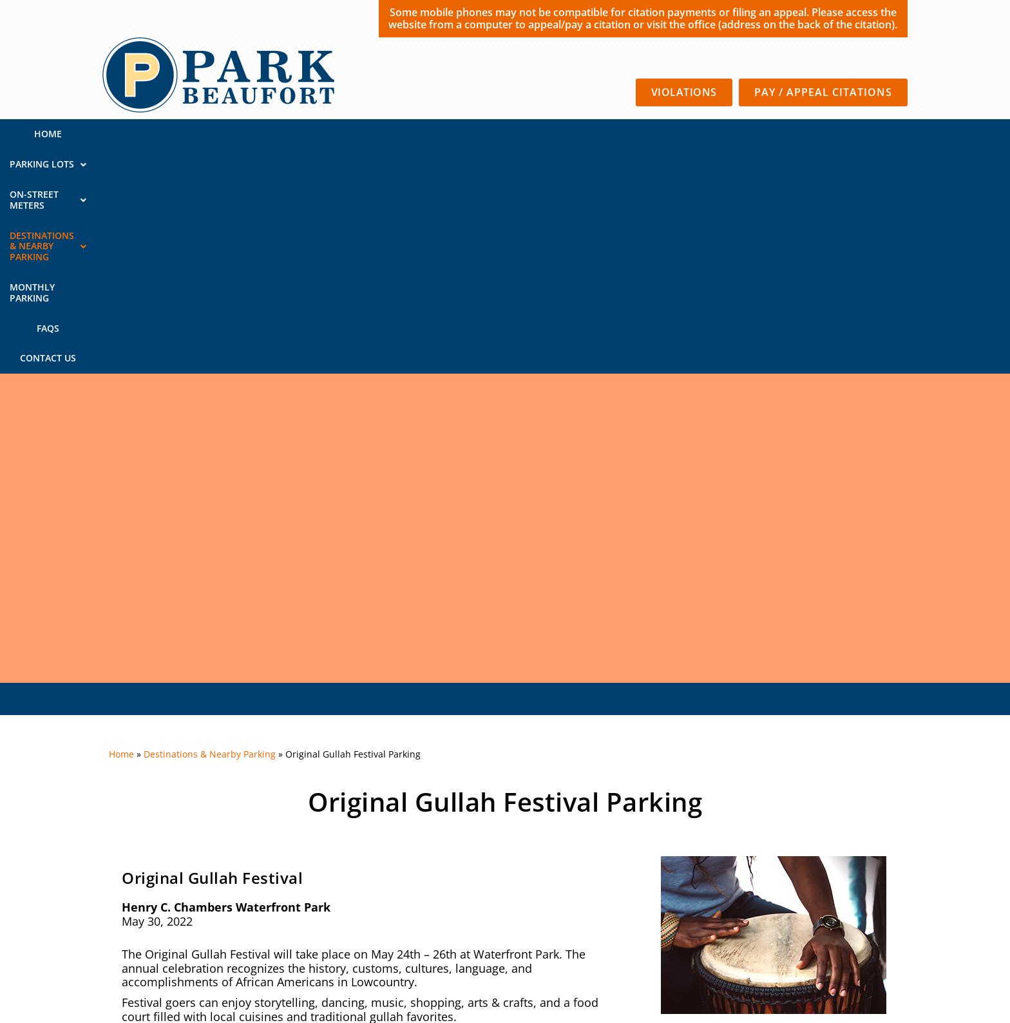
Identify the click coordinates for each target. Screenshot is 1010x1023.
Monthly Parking (668, 134)
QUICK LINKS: (160, 878)
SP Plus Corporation (521, 935)
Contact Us (802, 134)
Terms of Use (670, 935)
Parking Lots (265, 134)
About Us (857, 878)
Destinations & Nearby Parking (523, 134)
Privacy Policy (603, 935)
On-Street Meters (372, 134)
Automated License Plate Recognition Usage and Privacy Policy (766, 953)
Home (194, 134)
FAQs (743, 134)
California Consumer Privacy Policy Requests (804, 935)
